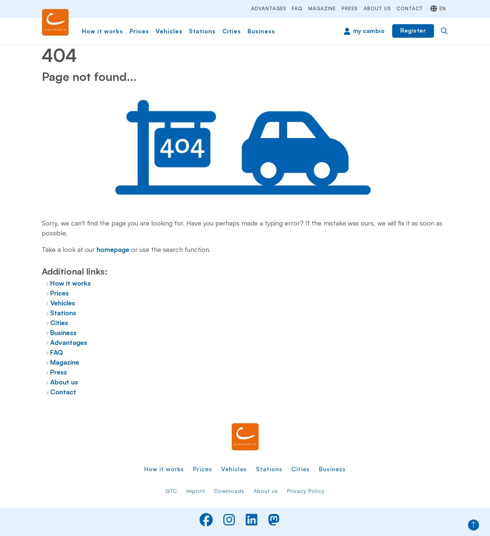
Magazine (322, 8)
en (442, 8)
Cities (231, 31)
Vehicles (169, 31)
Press (350, 8)
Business (261, 31)
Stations (202, 31)
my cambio (369, 30)
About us (377, 8)
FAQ (297, 8)
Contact (410, 8)
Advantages (268, 8)
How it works (102, 31)
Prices (139, 31)
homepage (113, 249)
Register (413, 30)
